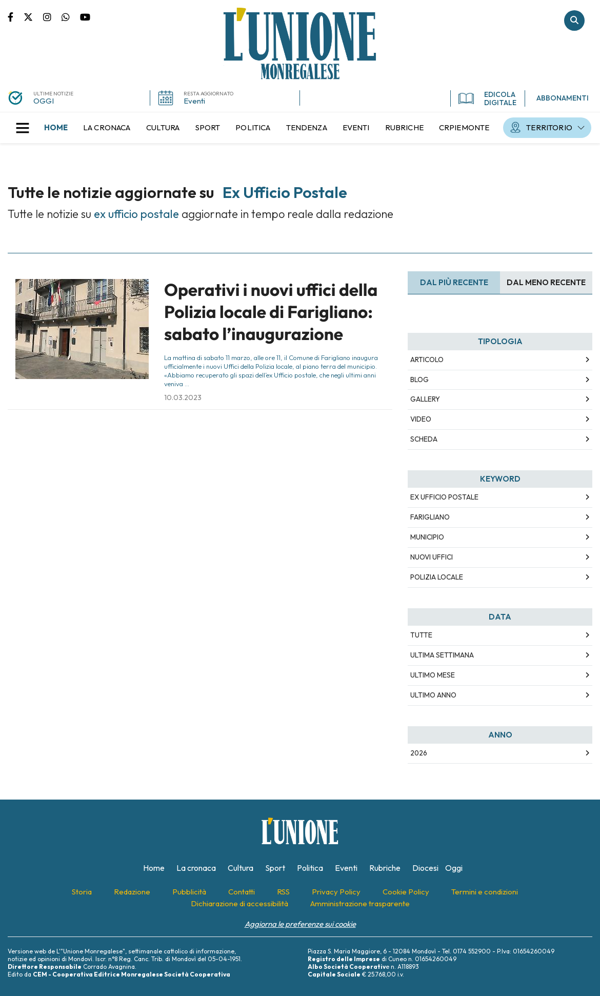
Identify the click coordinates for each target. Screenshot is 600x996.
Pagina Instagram (52, 16)
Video (420, 419)
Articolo (427, 359)
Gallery (425, 399)
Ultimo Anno (433, 695)
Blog (419, 379)
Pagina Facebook (16, 16)
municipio (427, 537)
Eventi (194, 101)
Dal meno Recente (546, 282)
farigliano (430, 517)
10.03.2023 (183, 397)
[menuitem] (55, 127)
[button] (22, 127)
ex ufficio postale (444, 497)
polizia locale (436, 577)
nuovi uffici (431, 557)
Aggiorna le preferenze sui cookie (300, 924)
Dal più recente (454, 282)
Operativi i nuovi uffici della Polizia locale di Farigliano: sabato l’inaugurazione (270, 312)
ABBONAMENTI (562, 98)
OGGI (43, 101)
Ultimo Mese (432, 675)
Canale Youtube (85, 16)
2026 (418, 753)
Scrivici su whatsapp (71, 16)
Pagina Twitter (33, 16)
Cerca (574, 20)
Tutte (421, 635)
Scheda (423, 439)
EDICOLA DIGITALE (487, 98)
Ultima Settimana (442, 655)
